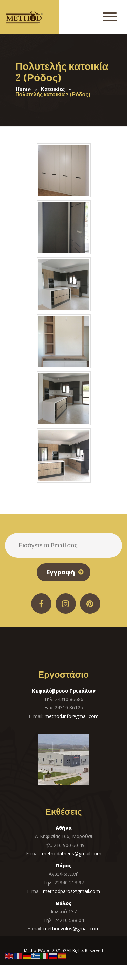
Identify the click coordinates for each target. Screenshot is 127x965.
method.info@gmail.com (72, 716)
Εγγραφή (61, 572)
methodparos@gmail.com (71, 891)
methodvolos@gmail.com (71, 928)
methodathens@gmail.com (71, 853)
